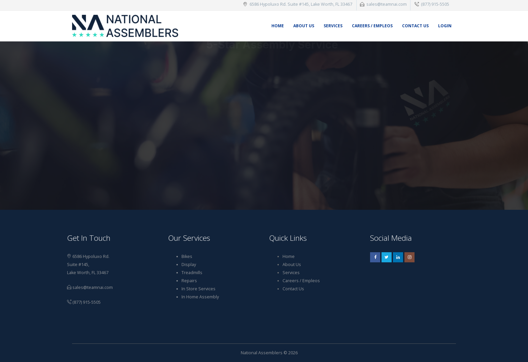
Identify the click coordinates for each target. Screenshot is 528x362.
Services (333, 26)
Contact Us (415, 26)
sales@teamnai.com (386, 4)
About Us (303, 26)
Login (445, 26)
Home (277, 26)
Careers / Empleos (372, 26)
